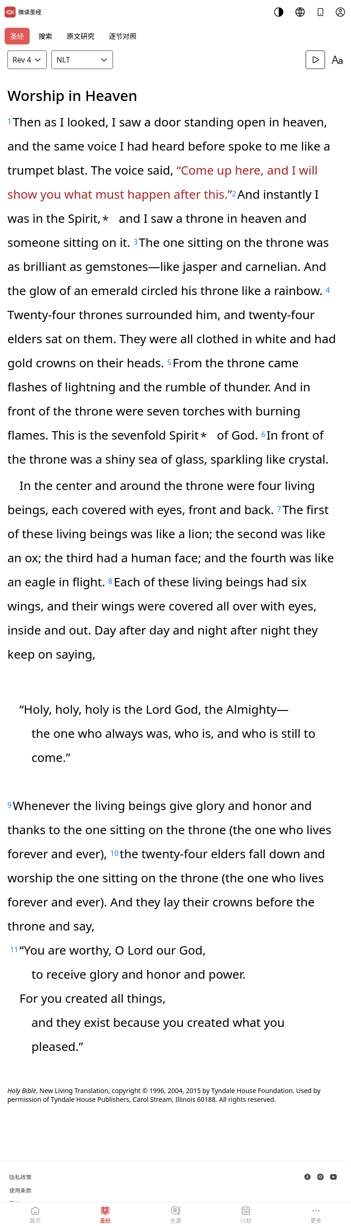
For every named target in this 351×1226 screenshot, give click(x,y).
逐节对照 (123, 36)
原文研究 (80, 36)
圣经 (17, 36)
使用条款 (20, 1191)
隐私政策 (20, 1177)
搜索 (45, 36)
